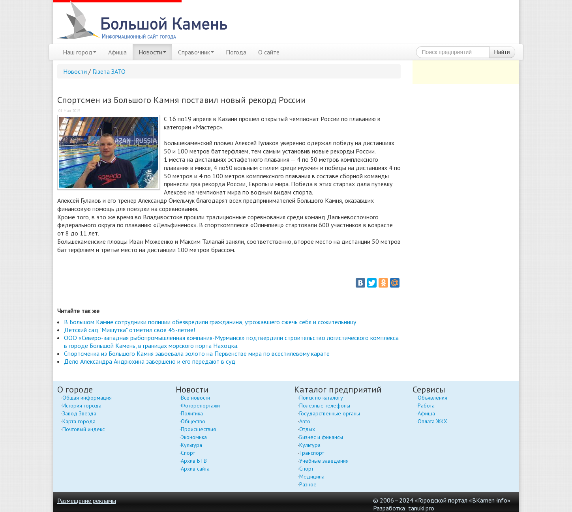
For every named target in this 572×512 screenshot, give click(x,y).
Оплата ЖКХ (432, 421)
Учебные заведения (324, 460)
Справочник (196, 52)
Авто (304, 421)
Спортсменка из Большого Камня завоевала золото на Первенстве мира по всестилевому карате (197, 353)
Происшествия (198, 429)
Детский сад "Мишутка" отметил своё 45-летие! (129, 330)
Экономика (194, 437)
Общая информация (87, 397)
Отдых (307, 429)
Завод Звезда (79, 413)
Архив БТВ (194, 460)
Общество (193, 421)
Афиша (117, 52)
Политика (192, 413)
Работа (426, 405)
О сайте (268, 52)
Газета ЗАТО (109, 71)
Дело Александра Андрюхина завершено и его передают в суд (149, 361)
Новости (152, 52)
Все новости (195, 397)
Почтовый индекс (83, 429)
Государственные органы (329, 413)
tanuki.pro (421, 508)
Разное (308, 484)
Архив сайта (195, 468)
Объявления (432, 397)
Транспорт (311, 452)
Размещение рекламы (86, 501)
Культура (191, 444)
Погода (236, 52)
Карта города (79, 421)
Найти (502, 52)
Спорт (188, 452)
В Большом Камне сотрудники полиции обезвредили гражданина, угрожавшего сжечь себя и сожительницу (210, 322)
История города (81, 405)
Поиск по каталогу (321, 397)
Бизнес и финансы (321, 437)
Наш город (79, 52)
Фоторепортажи (200, 405)
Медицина (311, 476)
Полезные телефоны (324, 405)
